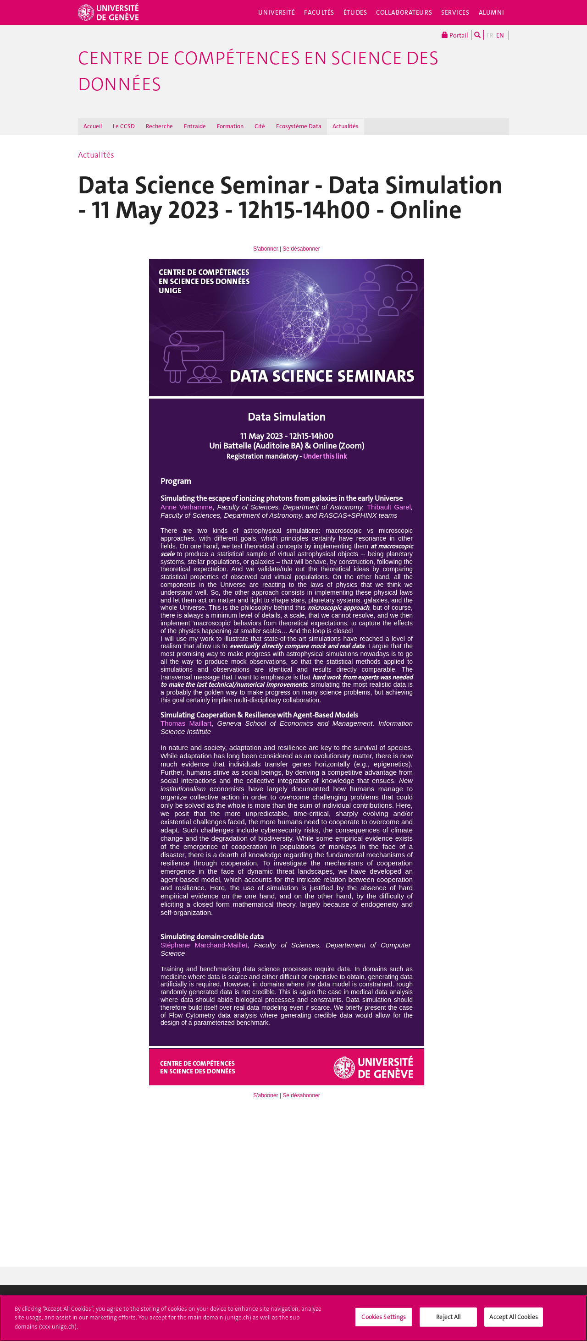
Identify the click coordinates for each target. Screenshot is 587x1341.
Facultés (319, 12)
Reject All (448, 1321)
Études (355, 12)
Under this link (325, 456)
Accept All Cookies (513, 1321)
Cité (260, 126)
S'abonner (265, 249)
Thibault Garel (389, 507)
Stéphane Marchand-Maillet (204, 945)
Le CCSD (124, 126)
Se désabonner (301, 249)
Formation (230, 126)
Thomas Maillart (186, 723)
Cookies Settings (383, 1321)
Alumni (491, 12)
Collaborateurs (404, 12)
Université (276, 12)
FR (490, 35)
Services (455, 12)
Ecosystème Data (298, 126)
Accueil (92, 126)
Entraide (195, 126)
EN (500, 35)
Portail (455, 34)
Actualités (345, 126)
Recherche (159, 126)
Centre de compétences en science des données (258, 71)
